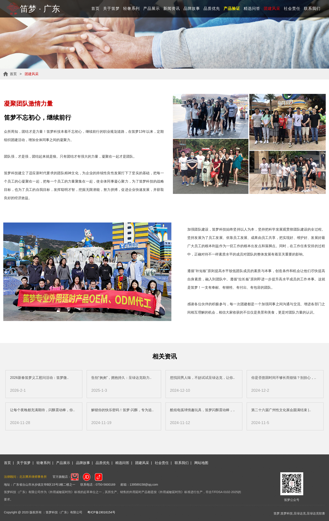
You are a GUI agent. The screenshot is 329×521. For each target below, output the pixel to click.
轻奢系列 (131, 8)
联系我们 (312, 8)
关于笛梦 (111, 8)
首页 (95, 8)
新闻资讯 (171, 8)
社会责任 (292, 8)
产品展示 (151, 8)
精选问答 (252, 8)
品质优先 (211, 8)
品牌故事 (191, 8)
